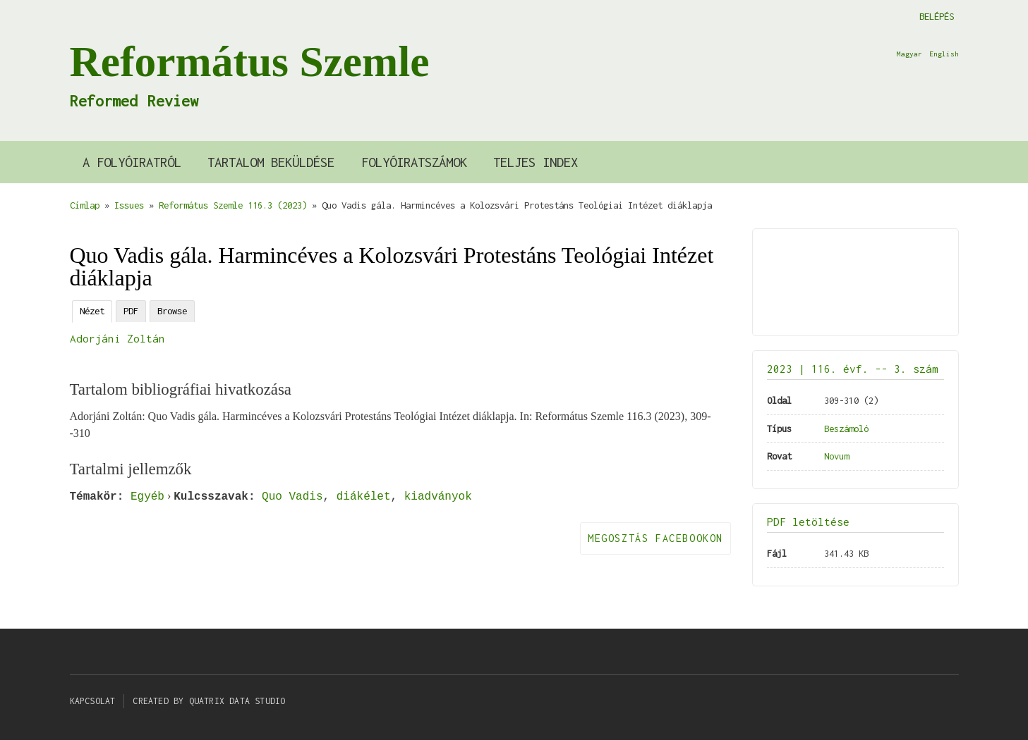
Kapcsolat (93, 701)
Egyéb (147, 496)
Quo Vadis (292, 496)
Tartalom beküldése (270, 162)
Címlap (84, 205)
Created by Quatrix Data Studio (209, 701)
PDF (130, 310)
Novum (836, 456)
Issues (129, 205)
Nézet (92, 310)
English (944, 53)
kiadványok (438, 496)
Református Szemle (250, 61)
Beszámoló (846, 428)
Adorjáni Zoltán (117, 338)
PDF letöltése (808, 521)
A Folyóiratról (132, 162)
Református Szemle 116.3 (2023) (233, 205)
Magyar (909, 53)
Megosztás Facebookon (655, 538)
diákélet (364, 496)
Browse (172, 310)
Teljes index (535, 162)
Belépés (936, 16)
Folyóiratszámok (414, 162)
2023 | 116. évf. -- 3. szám (852, 368)
